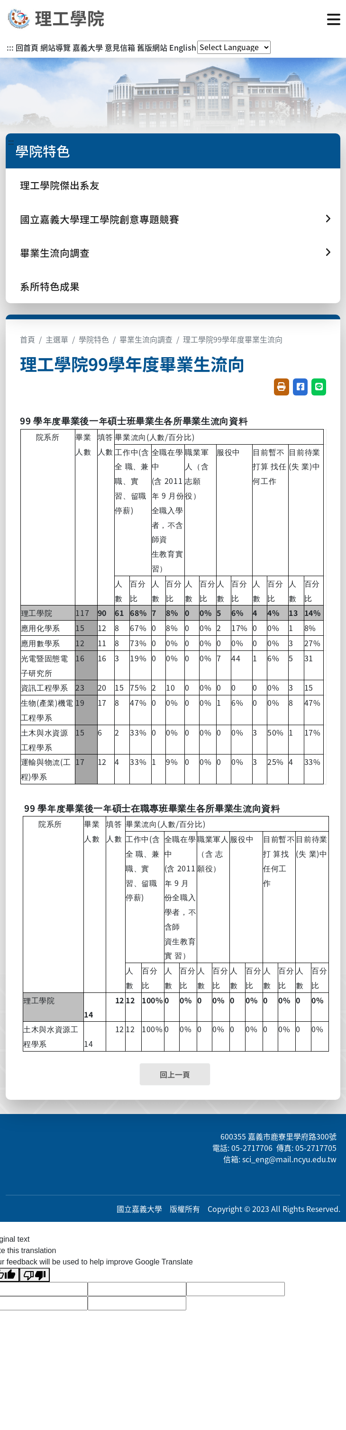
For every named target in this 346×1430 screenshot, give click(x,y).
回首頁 (27, 47)
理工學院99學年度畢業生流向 (232, 339)
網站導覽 (55, 47)
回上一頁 (175, 1074)
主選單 (57, 339)
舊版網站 (152, 47)
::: (10, 47)
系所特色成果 (50, 286)
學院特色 (94, 339)
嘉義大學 (88, 47)
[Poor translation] (34, 1275)
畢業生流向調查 (146, 339)
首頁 (27, 339)
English (182, 47)
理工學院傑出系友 (60, 185)
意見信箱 (120, 47)
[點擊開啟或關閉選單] (333, 18)
